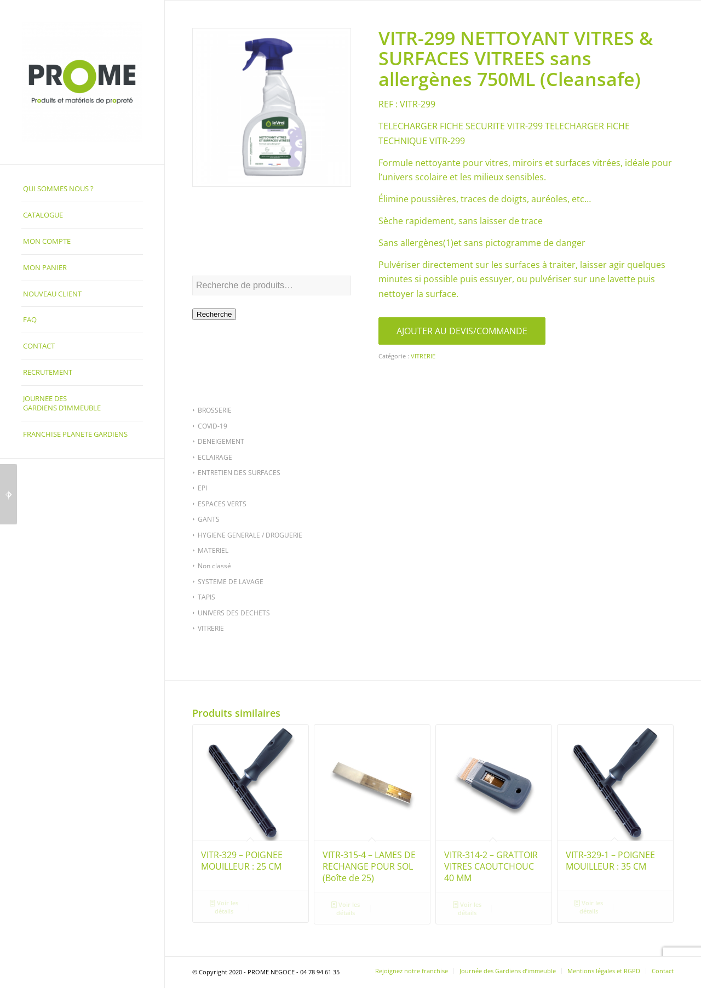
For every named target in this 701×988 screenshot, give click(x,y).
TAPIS (206, 597)
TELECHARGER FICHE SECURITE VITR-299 (460, 126)
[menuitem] (82, 189)
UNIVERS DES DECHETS (234, 613)
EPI (202, 488)
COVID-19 (212, 426)
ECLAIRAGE (215, 457)
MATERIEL (213, 550)
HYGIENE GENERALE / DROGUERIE (250, 535)
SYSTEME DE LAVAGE (230, 581)
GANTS (209, 519)
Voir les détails (224, 906)
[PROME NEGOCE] (82, 82)
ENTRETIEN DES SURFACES (239, 472)
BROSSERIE (215, 410)
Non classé (214, 565)
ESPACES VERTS (222, 504)
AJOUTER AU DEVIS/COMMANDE (462, 331)
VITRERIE (211, 628)
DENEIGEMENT (221, 441)
